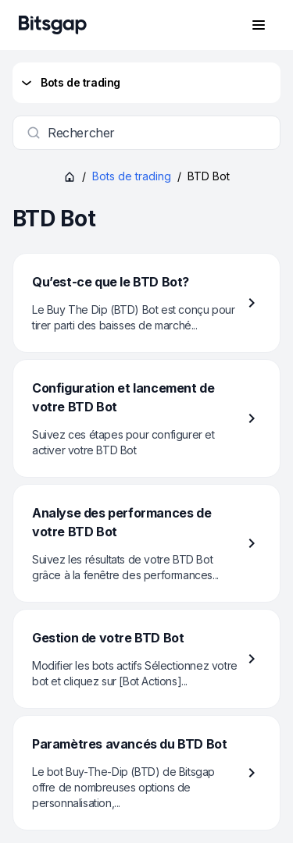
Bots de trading (69, 83)
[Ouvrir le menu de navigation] (258, 25)
